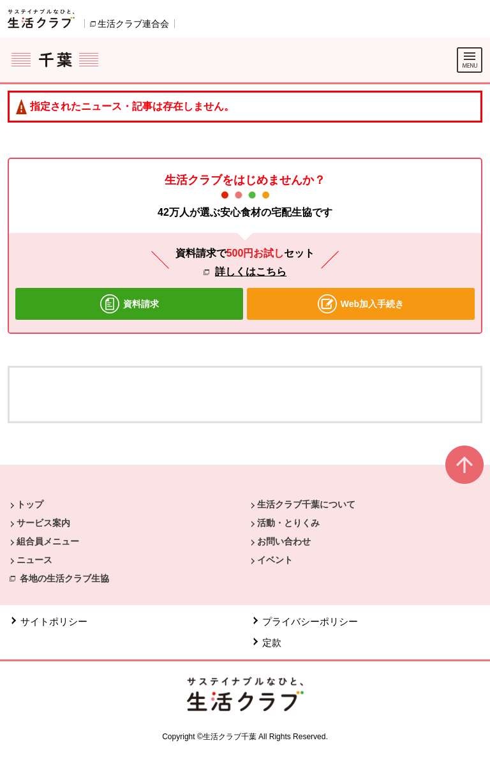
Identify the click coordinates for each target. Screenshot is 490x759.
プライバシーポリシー (310, 621)
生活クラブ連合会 (133, 23)
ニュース (34, 560)
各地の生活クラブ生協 (64, 578)
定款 (271, 642)
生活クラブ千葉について (306, 504)
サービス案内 (43, 523)
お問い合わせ (284, 541)
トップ (30, 504)
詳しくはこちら (250, 271)
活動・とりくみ (288, 523)
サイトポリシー (53, 621)
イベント (275, 560)
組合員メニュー (48, 541)
